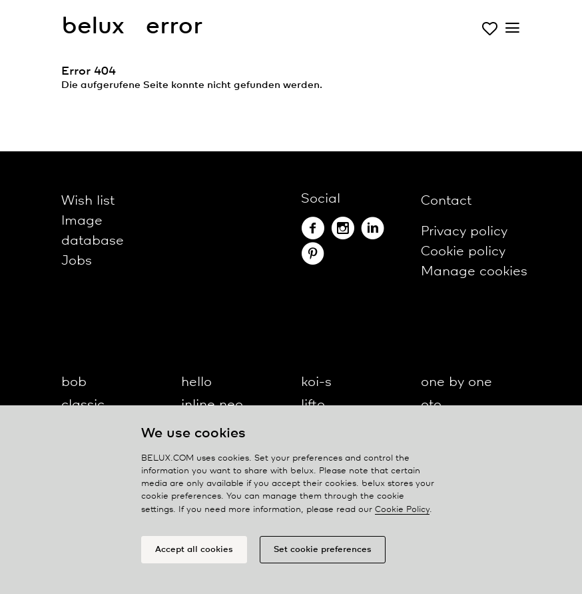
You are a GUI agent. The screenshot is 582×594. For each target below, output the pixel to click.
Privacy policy (464, 231)
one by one (456, 382)
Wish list (88, 201)
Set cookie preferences (323, 549)
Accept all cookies (194, 549)
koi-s (316, 382)
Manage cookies (474, 271)
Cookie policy (463, 251)
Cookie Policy (402, 509)
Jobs (76, 261)
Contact (446, 201)
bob (74, 382)
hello (196, 382)
